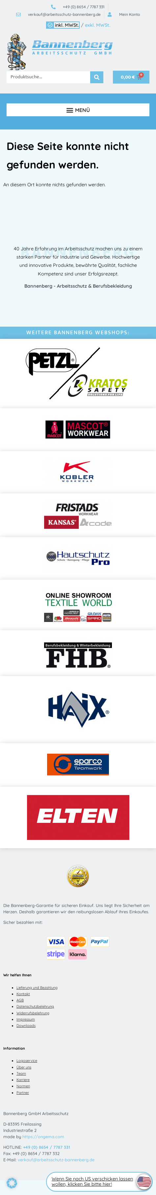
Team (21, 1073)
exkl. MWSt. (97, 25)
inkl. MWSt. (67, 25)
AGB (20, 1000)
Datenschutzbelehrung (35, 1006)
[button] (78, 109)
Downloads (26, 1025)
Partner (22, 1092)
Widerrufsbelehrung (32, 1013)
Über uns (23, 1067)
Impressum (25, 1019)
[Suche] (96, 77)
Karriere (23, 1079)
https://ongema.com (43, 1136)
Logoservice (26, 1060)
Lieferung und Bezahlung (37, 987)
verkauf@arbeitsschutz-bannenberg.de (56, 1159)
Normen (23, 1086)
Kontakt (23, 994)
